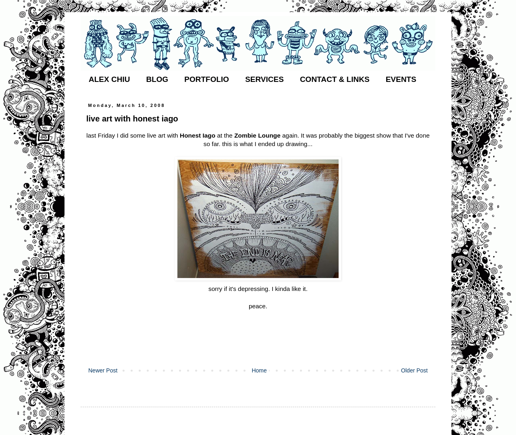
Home (259, 370)
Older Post (414, 370)
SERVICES (264, 79)
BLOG (157, 79)
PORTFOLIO (206, 79)
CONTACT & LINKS (335, 79)
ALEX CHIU (109, 79)
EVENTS (401, 79)
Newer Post (102, 370)
